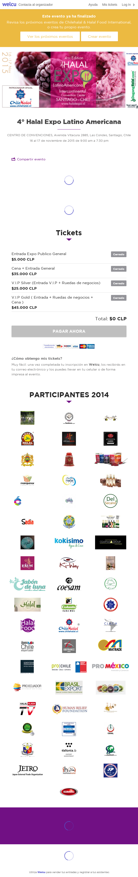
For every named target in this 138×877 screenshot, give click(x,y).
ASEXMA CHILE (27, 646)
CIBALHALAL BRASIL (110, 750)
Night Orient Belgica (110, 522)
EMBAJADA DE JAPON (27, 770)
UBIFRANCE (69, 646)
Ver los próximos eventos (50, 36)
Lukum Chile (27, 563)
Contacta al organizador (35, 4)
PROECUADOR (27, 688)
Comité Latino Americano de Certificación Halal (110, 625)
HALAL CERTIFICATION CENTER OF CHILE (110, 605)
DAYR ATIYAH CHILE (110, 418)
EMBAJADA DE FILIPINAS (27, 750)
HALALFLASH (27, 708)
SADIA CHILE (27, 522)
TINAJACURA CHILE (27, 418)
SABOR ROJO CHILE (69, 459)
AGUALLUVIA (110, 688)
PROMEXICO (110, 667)
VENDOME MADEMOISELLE (110, 563)
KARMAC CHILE (69, 791)
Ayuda (92, 4)
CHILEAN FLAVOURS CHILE (27, 501)
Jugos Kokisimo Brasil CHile (69, 542)
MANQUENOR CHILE (27, 480)
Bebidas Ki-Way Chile (69, 563)
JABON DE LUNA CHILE (27, 584)
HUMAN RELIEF (69, 708)
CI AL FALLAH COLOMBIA (27, 729)
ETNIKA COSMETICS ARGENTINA (110, 480)
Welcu (9, 4)
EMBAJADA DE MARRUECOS (27, 459)
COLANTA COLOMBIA (69, 605)
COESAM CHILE (69, 584)
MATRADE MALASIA (110, 646)
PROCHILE (69, 667)
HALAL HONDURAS (69, 729)
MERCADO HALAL (69, 439)
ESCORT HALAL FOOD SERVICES (110, 708)
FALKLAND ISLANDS (110, 770)
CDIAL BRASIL (110, 729)
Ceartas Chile (110, 542)
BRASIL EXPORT (69, 688)
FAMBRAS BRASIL (69, 418)
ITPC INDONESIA (27, 667)
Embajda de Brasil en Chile (69, 522)
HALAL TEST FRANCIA (27, 605)
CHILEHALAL (69, 625)
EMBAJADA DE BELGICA (69, 750)
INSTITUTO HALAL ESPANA (69, 770)
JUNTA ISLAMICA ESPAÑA (27, 439)
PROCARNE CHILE (110, 439)
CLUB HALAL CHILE (69, 480)
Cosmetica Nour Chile (27, 542)
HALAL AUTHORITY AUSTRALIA (69, 501)
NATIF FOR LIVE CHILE (110, 459)
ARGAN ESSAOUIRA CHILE (110, 584)
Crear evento (99, 36)
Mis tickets (109, 4)
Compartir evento (28, 159)
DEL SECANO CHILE (110, 501)
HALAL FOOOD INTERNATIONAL (27, 625)
